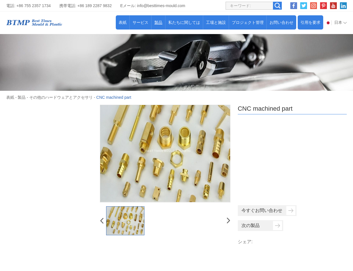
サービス (140, 22)
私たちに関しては (184, 22)
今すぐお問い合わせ (268, 210)
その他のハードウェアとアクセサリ (61, 97)
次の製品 (261, 225)
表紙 (123, 22)
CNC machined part (113, 97)
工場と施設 (216, 22)
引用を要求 (310, 22)
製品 (158, 22)
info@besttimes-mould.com (161, 5)
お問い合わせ (281, 22)
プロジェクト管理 (248, 22)
